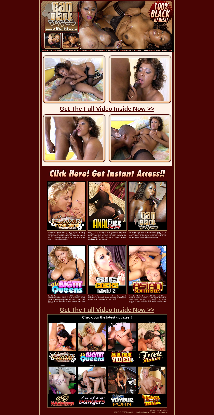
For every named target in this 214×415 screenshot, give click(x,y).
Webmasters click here (159, 410)
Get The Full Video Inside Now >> (107, 108)
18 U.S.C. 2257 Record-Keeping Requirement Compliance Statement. (141, 412)
